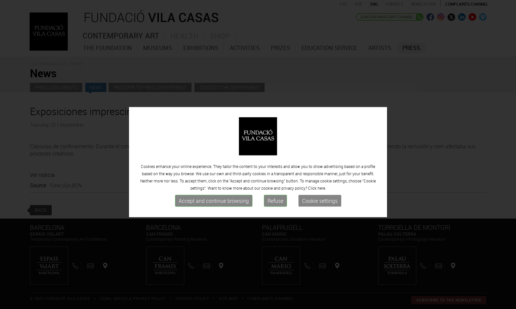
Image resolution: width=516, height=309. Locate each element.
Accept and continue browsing (214, 218)
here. (322, 205)
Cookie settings (320, 218)
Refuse (275, 218)
